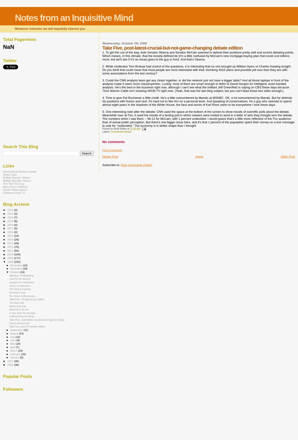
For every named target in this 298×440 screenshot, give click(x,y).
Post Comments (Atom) (136, 165)
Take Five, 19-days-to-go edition (26, 299)
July (13, 337)
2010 (10, 254)
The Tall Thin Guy (13, 183)
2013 (10, 243)
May (13, 343)
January (15, 357)
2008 (10, 261)
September (17, 330)
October (15, 272)
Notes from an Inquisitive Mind (74, 18)
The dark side (16, 302)
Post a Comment (112, 150)
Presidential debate (121, 131)
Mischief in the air (18, 309)
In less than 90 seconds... (23, 313)
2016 (10, 231)
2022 (10, 213)
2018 (10, 224)
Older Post (288, 156)
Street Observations (15, 189)
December (16, 265)
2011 (10, 250)
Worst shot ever (18, 306)
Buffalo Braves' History (16, 177)
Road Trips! (10, 174)
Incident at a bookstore (21, 282)
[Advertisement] (38, 107)
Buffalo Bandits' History (17, 180)
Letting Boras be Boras (21, 316)
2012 (10, 246)
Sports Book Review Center (20, 171)
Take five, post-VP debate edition (27, 326)
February (15, 354)
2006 (10, 364)
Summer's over (17, 292)
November (16, 268)
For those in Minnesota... (22, 296)
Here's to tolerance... (20, 285)
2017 (10, 228)
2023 (10, 209)
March (14, 350)
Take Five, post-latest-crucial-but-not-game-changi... (37, 319)
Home (199, 156)
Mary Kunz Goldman (15, 186)
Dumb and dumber (19, 323)
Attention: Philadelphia (21, 275)
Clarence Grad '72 (14, 192)
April (13, 347)
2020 (10, 217)
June (13, 340)
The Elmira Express (20, 289)
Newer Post (110, 156)
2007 (10, 361)
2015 (10, 235)
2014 (10, 239)
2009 (10, 258)
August (14, 333)
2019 (10, 221)
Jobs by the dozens (19, 278)
